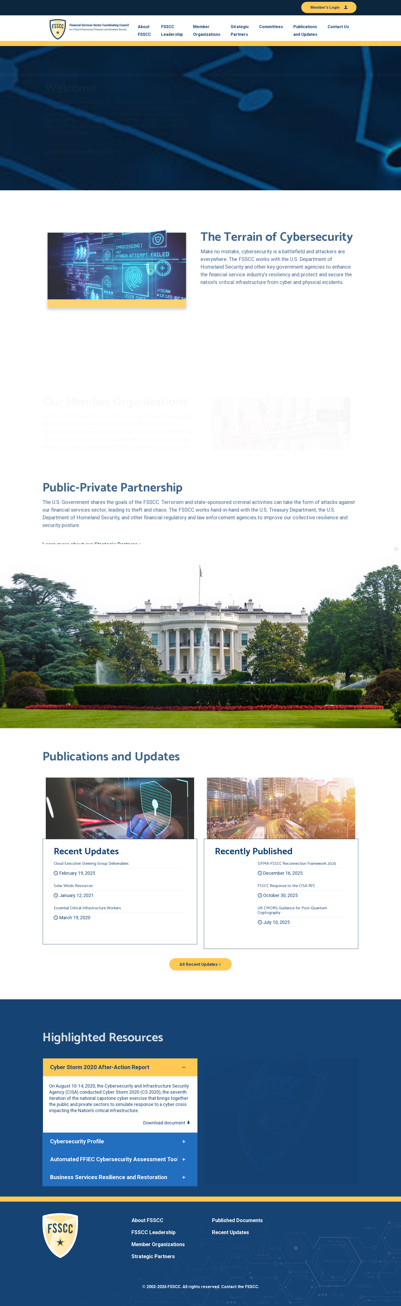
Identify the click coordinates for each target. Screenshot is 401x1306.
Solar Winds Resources (73, 885)
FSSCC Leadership (153, 1232)
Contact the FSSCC (239, 1286)
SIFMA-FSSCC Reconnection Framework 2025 (297, 863)
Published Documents (237, 1220)
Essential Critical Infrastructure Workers (87, 908)
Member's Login (329, 7)
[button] (119, 1095)
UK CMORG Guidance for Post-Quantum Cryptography (292, 910)
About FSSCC (147, 1220)
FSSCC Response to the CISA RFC (286, 885)
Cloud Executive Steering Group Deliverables (91, 863)
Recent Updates (230, 1232)
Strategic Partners (153, 1256)
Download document (167, 1122)
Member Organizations (158, 1244)
